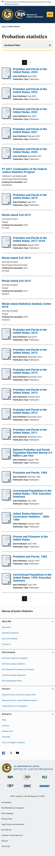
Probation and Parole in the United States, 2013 (30, 391)
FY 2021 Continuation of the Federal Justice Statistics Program (24, 170)
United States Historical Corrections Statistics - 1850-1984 (31, 516)
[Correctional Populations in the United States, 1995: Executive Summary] (6, 584)
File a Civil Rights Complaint (13, 742)
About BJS (6, 627)
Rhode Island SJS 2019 (16, 215)
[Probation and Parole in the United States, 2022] (6, 118)
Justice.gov (5, 846)
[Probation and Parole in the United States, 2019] (6, 204)
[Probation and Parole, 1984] (6, 482)
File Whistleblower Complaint (12, 808)
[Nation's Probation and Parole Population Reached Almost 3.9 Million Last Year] (6, 459)
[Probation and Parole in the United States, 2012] (6, 419)
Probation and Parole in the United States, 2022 (30, 110)
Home (4, 26)
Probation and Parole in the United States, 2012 (30, 411)
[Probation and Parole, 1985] (6, 566)
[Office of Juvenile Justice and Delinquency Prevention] (10, 788)
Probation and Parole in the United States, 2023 (30, 90)
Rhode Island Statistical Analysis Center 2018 (26, 305)
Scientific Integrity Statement (13, 675)
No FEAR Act (6, 830)
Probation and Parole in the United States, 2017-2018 (30, 239)
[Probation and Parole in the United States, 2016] (6, 339)
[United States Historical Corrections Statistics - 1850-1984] (6, 523)
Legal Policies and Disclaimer (12, 824)
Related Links (7, 731)
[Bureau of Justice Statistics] (27, 780)
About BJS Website (10, 638)
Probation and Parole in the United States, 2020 (30, 150)
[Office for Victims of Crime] (27, 787)
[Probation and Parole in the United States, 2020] (6, 158)
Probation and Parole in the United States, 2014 (30, 371)
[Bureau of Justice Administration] (10, 778)
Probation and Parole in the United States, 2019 (30, 196)
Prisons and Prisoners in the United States (30, 538)
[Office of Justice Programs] (7, 14)
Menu (50, 14)
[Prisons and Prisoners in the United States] (6, 546)
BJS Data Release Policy (12, 681)
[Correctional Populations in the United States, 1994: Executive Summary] (6, 500)
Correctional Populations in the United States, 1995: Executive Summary (32, 577)
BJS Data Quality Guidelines (13, 664)
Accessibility (6, 802)
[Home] (29, 14)
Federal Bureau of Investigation (14, 706)
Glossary (5, 726)
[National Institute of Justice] (44, 779)
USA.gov (4, 841)
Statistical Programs (10, 633)
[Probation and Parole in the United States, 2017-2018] (6, 247)
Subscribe (6, 737)
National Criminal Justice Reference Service (19, 700)
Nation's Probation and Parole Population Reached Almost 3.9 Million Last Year (32, 452)
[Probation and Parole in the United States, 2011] (6, 439)
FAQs (4, 720)
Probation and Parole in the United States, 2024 (30, 71)
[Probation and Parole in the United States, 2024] (6, 78)
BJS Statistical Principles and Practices (18, 669)
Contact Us (6, 644)
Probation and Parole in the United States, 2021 (30, 130)
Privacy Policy (6, 819)
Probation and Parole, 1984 (30, 472)
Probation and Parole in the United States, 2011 (30, 431)
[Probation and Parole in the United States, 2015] (6, 359)
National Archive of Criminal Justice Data (19, 695)
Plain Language (7, 813)
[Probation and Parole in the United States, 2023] (6, 98)
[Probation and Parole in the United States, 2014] (6, 379)
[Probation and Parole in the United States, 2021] (6, 138)
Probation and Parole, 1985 (30, 556)
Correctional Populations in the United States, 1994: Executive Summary (32, 493)
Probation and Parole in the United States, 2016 (30, 331)
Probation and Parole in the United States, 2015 (30, 351)
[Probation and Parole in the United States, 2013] (6, 399)
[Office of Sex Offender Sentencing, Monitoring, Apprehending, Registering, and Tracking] (45, 787)
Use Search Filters (12, 45)
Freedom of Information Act (12, 835)
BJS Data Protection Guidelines (15, 658)
